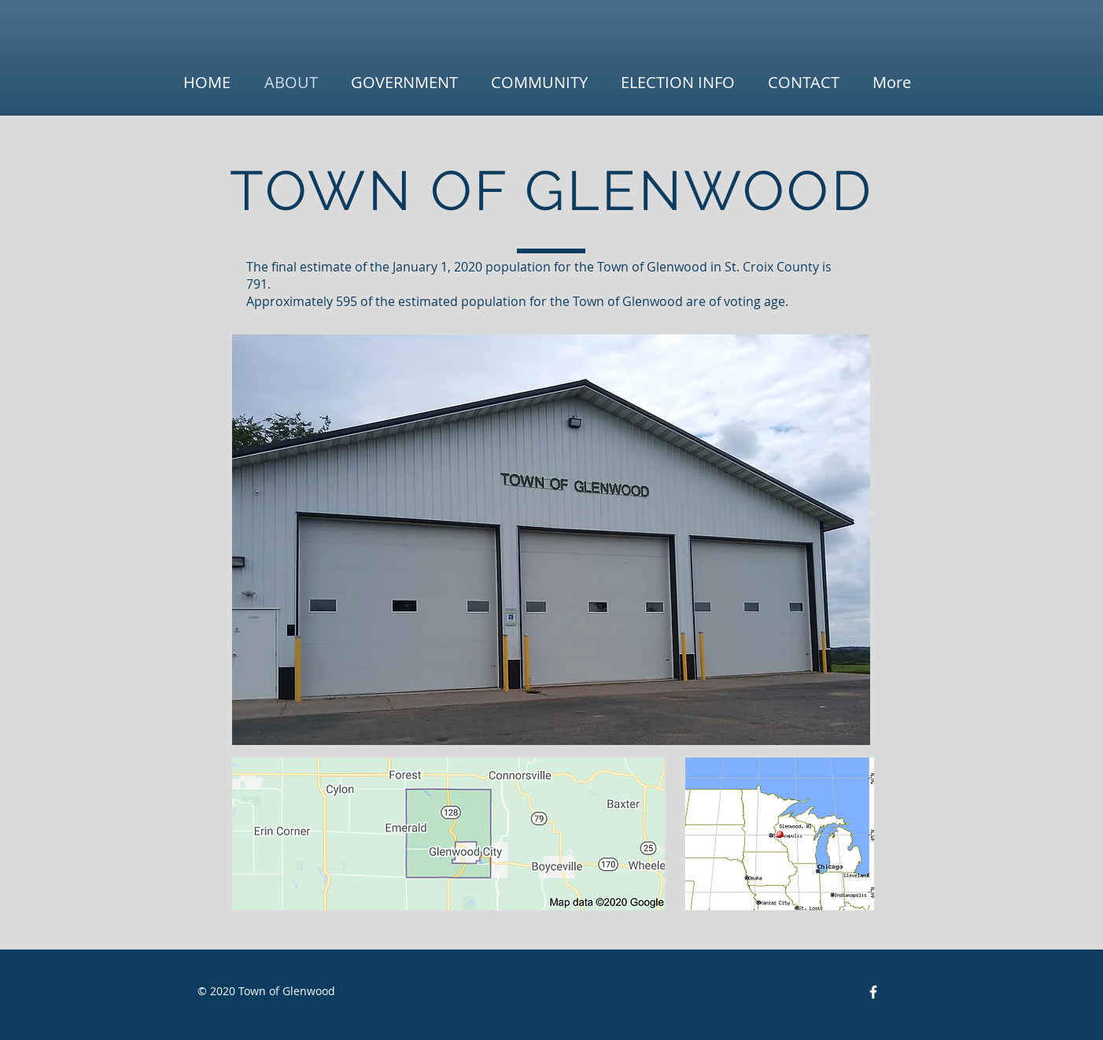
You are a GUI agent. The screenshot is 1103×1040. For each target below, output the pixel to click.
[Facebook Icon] (873, 992)
